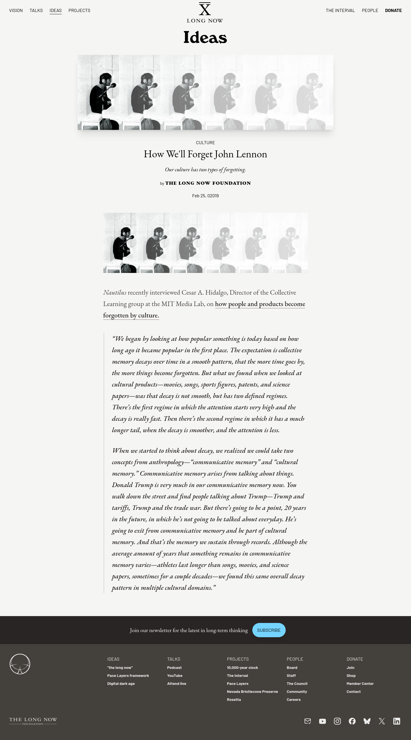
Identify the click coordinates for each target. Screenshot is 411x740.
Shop (351, 675)
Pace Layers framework (128, 675)
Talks (36, 10)
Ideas (56, 10)
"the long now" (120, 667)
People (370, 10)
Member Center (360, 683)
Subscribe (269, 630)
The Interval (340, 10)
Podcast (174, 667)
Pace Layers (237, 683)
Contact (353, 691)
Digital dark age (121, 683)
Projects (79, 10)
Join (350, 667)
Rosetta (234, 699)
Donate (393, 10)
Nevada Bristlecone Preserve (252, 691)
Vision (16, 10)
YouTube (175, 675)
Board (292, 667)
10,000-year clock (242, 667)
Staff (291, 675)
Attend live (176, 683)
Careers (294, 699)
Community (297, 691)
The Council (297, 683)
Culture (205, 142)
